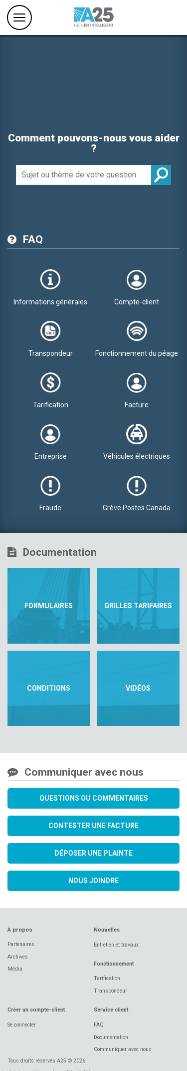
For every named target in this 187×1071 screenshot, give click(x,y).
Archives (17, 957)
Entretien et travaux (116, 945)
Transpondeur (110, 991)
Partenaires (20, 944)
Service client (111, 1010)
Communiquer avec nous (123, 1049)
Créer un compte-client (36, 1010)
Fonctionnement (114, 964)
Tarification (107, 978)
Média (14, 969)
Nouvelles (107, 930)
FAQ (99, 1025)
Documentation (111, 1037)
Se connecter (21, 1025)
